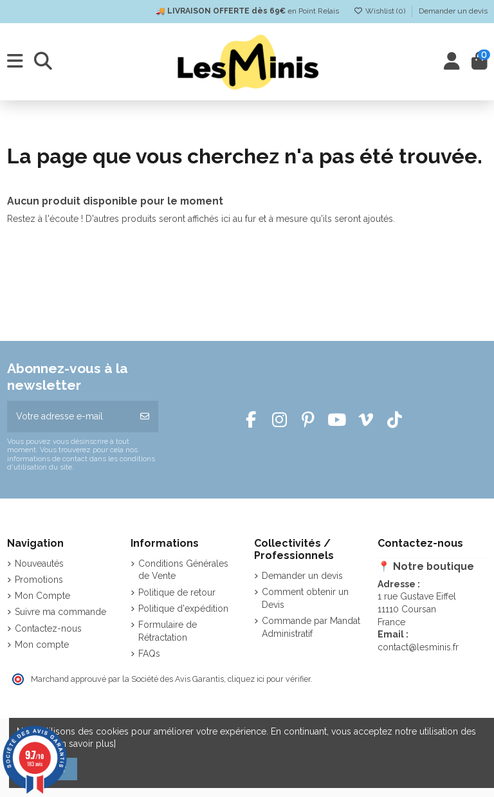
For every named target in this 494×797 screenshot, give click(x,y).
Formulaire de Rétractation (167, 631)
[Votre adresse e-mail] (69, 416)
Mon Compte (42, 596)
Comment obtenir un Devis (305, 598)
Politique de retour (176, 592)
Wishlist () (380, 10)
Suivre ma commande (60, 612)
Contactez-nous (48, 628)
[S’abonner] (144, 416)
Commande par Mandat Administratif (311, 627)
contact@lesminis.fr (418, 647)
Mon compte (42, 644)
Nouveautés (39, 563)
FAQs (149, 653)
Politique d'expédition (183, 608)
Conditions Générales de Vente (183, 570)
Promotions (39, 579)
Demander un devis (453, 10)
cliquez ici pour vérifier (269, 679)
